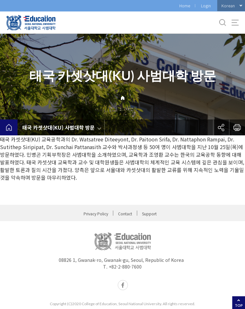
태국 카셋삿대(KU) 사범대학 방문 (58, 127)
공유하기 (221, 127)
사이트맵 (235, 22)
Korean (228, 6)
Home (184, 5)
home (9, 127)
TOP (239, 305)
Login (206, 5)
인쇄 (237, 127)
